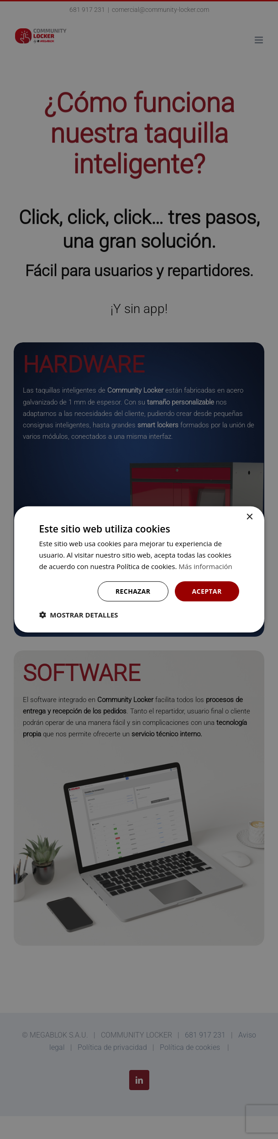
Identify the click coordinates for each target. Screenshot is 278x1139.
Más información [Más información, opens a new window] (205, 566)
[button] (78, 615)
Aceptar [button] (207, 590)
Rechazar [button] (133, 590)
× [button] (249, 517)
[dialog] (139, 569)
